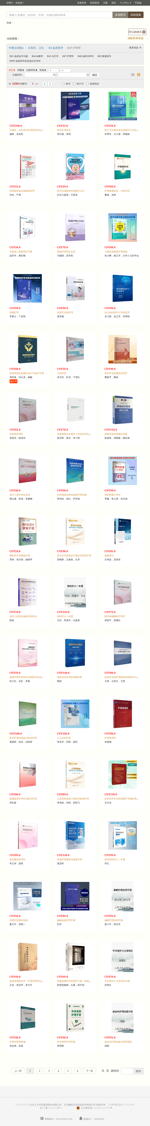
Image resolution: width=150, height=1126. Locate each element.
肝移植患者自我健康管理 (22, 190)
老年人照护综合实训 (20, 494)
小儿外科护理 (64, 737)
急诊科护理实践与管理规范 (118, 1041)
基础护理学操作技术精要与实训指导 (28, 677)
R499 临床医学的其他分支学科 (25, 60)
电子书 (78, 83)
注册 (105, 2)
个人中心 (124, 2)
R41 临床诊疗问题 (19, 56)
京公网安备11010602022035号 (96, 1107)
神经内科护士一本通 (115, 859)
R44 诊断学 (37, 56)
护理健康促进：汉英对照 (117, 190)
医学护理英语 (64, 130)
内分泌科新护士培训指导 (117, 312)
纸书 (66, 83)
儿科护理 (61, 373)
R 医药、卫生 (36, 48)
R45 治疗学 (52, 56)
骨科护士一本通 (65, 616)
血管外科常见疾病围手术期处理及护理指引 (126, 798)
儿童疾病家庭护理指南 (116, 251)
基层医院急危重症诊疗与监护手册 (27, 373)
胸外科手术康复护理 (20, 555)
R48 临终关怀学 (86, 56)
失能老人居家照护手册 (21, 251)
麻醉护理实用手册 (114, 920)
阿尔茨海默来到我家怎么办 (70, 190)
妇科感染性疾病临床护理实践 (72, 494)
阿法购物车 (137, 32)
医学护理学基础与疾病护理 (23, 737)
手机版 (138, 2)
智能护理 (14, 312)
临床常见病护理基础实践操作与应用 (123, 677)
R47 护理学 (68, 56)
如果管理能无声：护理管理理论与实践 (29, 981)
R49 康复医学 (104, 56)
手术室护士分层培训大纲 (117, 981)
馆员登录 (94, 2)
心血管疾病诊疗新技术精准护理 (73, 798)
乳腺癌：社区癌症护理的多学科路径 (28, 130)
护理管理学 (110, 737)
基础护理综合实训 (66, 251)
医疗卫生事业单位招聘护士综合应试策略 (125, 130)
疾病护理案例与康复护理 (69, 859)
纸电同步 (92, 83)
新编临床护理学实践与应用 (23, 798)
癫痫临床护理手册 (66, 920)
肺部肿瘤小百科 (113, 494)
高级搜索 (135, 15)
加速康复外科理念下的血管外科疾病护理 (77, 434)
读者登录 (81, 2)
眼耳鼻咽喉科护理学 (115, 616)
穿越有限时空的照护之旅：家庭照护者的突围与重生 (83, 981)
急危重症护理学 (17, 859)
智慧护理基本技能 (19, 920)
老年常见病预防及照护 (116, 373)
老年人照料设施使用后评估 (23, 616)
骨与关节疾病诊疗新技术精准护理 (74, 555)
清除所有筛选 (136, 38)
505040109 (99, 1119)
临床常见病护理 (65, 312)
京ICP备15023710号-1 (51, 1107)
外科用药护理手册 (66, 1041)
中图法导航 (15, 48)
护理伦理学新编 (17, 1041)
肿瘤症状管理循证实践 (116, 434)
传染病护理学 (16, 434)
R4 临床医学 (56, 48)
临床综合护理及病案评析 (69, 677)
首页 (113, 2)
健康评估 (109, 555)
